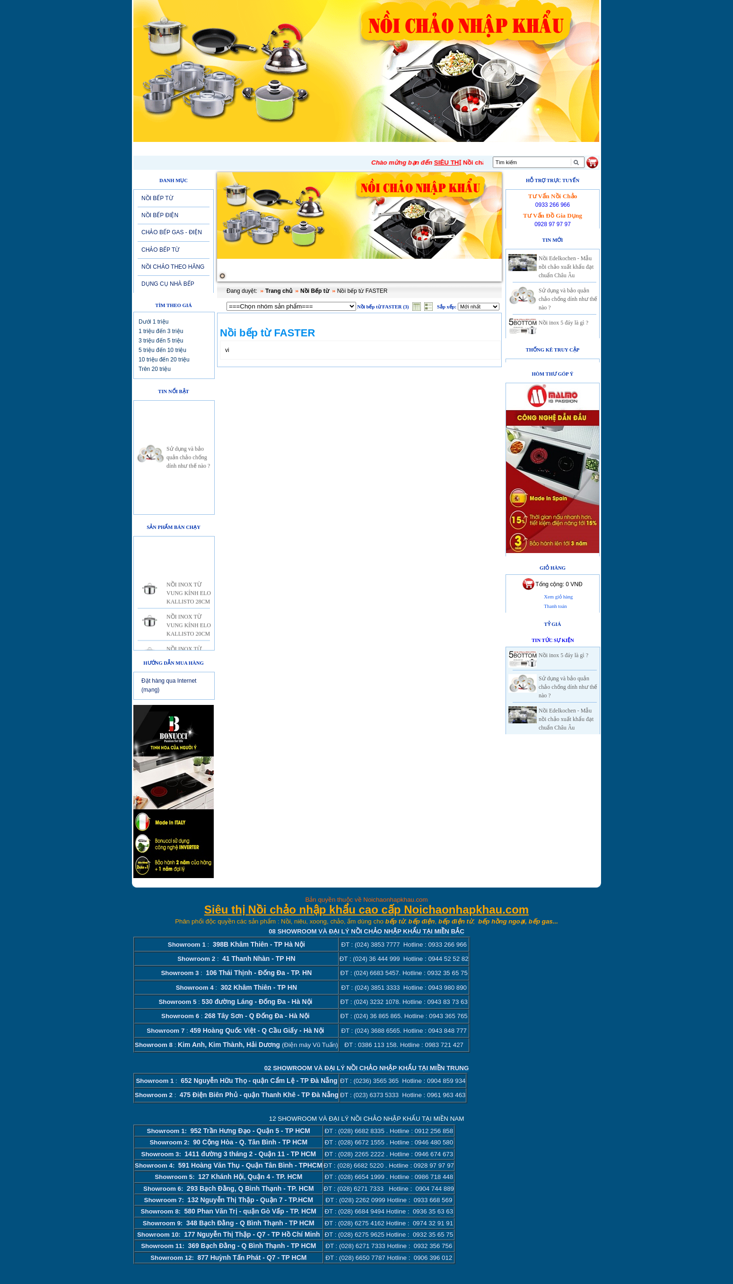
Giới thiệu (208, 148)
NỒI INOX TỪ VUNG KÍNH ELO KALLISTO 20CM (188, 630)
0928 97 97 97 (552, 224)
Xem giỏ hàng (558, 596)
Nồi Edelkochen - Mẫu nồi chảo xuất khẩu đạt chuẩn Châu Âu (566, 267)
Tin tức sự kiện (553, 640)
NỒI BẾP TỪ (157, 198)
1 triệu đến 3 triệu (161, 331)
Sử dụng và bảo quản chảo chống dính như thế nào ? (188, 463)
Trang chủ (278, 291)
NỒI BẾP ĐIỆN (159, 215)
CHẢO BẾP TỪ (160, 249)
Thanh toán (555, 606)
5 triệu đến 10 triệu (162, 350)
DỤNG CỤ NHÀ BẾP (167, 284)
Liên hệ (450, 148)
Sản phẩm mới (342, 148)
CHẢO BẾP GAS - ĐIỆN (171, 232)
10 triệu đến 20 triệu (164, 359)
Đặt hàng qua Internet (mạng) (168, 685)
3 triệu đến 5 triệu (161, 340)
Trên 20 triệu (155, 369)
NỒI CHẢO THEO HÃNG (172, 267)
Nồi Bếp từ (314, 291)
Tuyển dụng (402, 148)
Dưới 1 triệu (153, 321)
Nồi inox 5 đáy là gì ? (563, 322)
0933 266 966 (552, 205)
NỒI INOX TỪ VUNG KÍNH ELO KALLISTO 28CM (188, 598)
